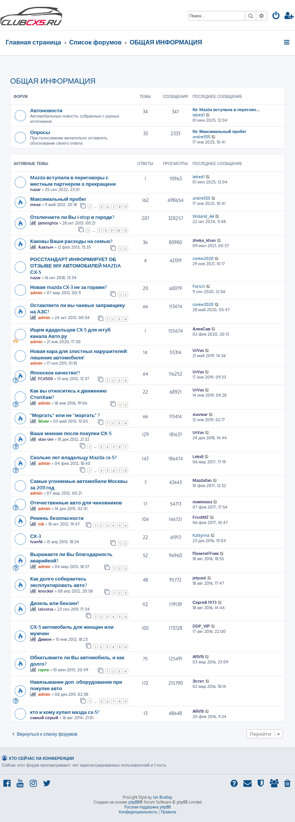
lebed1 (199, 115)
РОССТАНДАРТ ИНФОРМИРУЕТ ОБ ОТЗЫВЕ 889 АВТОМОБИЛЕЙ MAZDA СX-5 (75, 265)
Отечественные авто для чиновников (76, 502)
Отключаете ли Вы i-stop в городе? (72, 217)
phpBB (133, 802)
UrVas (198, 350)
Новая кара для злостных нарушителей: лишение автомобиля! (79, 354)
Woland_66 (203, 216)
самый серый (44, 717)
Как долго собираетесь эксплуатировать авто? (58, 581)
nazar (35, 189)
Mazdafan (202, 480)
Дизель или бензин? (54, 603)
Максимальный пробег (58, 199)
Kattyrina (201, 535)
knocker (45, 591)
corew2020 (203, 258)
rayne (43, 669)
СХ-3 (35, 536)
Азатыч (45, 247)
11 (125, 230)
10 (118, 230)
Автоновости (46, 110)
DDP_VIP (201, 626)
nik (41, 524)
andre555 (201, 136)
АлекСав (201, 329)
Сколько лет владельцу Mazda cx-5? (73, 457)
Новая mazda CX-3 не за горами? (68, 287)
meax (35, 204)
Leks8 (198, 456)
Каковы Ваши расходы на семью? (71, 241)
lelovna (45, 609)
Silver (43, 421)
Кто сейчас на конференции (41, 758)
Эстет (198, 681)
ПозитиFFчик (206, 553)
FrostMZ (201, 517)
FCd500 (45, 378)
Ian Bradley (162, 797)
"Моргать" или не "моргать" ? (65, 415)
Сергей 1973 (205, 602)
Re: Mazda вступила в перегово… (226, 109)
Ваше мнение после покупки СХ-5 (71, 433)
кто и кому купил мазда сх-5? (65, 712)
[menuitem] (276, 16)
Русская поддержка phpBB (147, 807)
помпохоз (202, 501)
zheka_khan (204, 240)
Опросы (40, 132)
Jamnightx (48, 223)
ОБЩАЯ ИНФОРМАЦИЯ (53, 81)
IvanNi (36, 541)
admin (36, 292)
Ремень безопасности (57, 518)
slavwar (200, 414)
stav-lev (45, 439)
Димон (45, 639)
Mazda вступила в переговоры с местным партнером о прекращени (73, 180)
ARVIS (198, 656)
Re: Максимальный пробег (219, 131)
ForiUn (199, 286)
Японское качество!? (55, 372)
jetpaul (199, 578)
